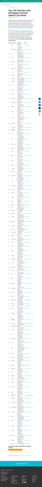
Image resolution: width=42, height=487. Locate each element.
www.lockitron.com (27, 189)
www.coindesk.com (27, 75)
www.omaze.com (27, 278)
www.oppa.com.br (27, 353)
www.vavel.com (26, 118)
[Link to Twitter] (22, 482)
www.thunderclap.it (27, 49)
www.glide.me (26, 64)
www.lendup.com (27, 420)
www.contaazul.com (27, 168)
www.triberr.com (27, 392)
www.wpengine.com (27, 283)
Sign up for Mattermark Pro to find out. (15, 449)
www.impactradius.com (28, 185)
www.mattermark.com (28, 213)
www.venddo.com (27, 416)
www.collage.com (27, 267)
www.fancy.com (27, 57)
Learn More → (21, 2)
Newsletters (24, 479)
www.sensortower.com (28, 175)
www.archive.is (26, 329)
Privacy (33, 480)
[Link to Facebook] (25, 482)
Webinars (24, 480)
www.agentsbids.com (27, 81)
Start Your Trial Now (21, 463)
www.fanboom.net (27, 144)
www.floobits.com (27, 94)
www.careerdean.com (27, 258)
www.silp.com (26, 138)
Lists (23, 478)
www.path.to (26, 229)
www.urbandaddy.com (28, 288)
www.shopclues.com (27, 402)
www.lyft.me (26, 72)
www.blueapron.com (27, 98)
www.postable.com (27, 255)
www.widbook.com (27, 235)
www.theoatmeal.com (27, 127)
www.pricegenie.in (27, 225)
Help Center (34, 478)
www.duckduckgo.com (28, 106)
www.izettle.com (27, 246)
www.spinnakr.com (27, 148)
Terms (33, 481)
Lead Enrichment (4, 479)
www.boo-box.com (27, 242)
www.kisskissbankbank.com (29, 326)
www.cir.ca (26, 207)
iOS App (13, 481)
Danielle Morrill (16, 17)
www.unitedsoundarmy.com (29, 395)
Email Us (34, 479)
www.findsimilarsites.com (28, 407)
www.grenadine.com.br (28, 375)
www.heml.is (26, 89)
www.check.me (26, 308)
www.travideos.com (27, 232)
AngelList (29, 455)
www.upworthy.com (27, 61)
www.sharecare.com (27, 440)
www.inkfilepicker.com (28, 273)
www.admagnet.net (27, 78)
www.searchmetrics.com (28, 102)
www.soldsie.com (27, 216)
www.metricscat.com (27, 221)
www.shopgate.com (27, 303)
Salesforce (13, 478)
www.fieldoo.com (27, 292)
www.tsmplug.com (27, 129)
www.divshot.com (27, 111)
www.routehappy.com (27, 368)
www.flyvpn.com (27, 151)
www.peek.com (26, 262)
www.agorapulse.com (27, 398)
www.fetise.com (27, 357)
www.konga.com (27, 338)
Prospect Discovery (5, 478)
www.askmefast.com (27, 171)
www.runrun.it (26, 210)
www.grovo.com (27, 342)
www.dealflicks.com (27, 425)
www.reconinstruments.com (29, 319)
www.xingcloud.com (27, 123)
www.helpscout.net (27, 382)
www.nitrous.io (26, 192)
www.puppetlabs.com (27, 313)
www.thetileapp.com (27, 334)
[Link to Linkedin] (24, 482)
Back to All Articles (12, 7)
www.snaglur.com (27, 435)
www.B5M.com (26, 201)
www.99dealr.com (27, 360)
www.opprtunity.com (27, 68)
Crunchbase (26, 455)
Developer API (3, 480)
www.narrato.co (26, 270)
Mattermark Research (20, 455)
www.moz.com (26, 53)
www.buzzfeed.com (27, 305)
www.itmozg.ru (26, 443)
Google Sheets (14, 480)
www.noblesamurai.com (28, 239)
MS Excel (13, 479)
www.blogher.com (27, 155)
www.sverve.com (27, 133)
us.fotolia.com (26, 250)
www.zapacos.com (27, 160)
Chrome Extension (15, 483)
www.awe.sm (26, 430)
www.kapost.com (27, 296)
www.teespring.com (27, 323)
